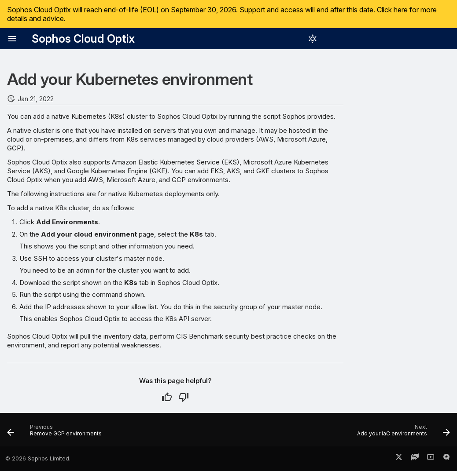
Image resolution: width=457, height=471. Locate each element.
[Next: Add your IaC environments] (401, 432)
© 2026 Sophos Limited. (37, 458)
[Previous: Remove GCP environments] (56, 432)
